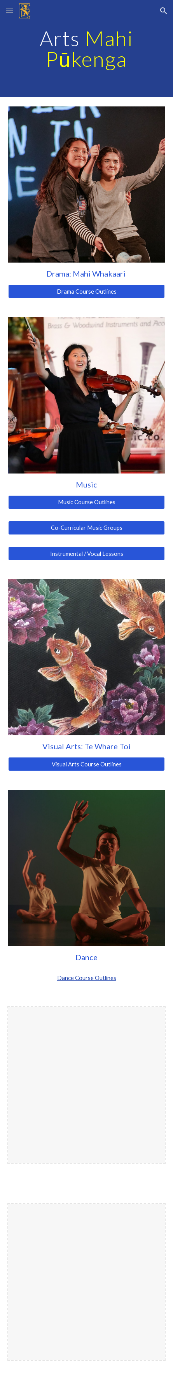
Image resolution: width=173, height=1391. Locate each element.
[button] (9, 10)
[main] (86, 49)
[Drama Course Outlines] (86, 291)
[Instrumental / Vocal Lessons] (86, 553)
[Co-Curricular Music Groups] (86, 528)
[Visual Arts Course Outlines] (86, 764)
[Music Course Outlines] (86, 502)
